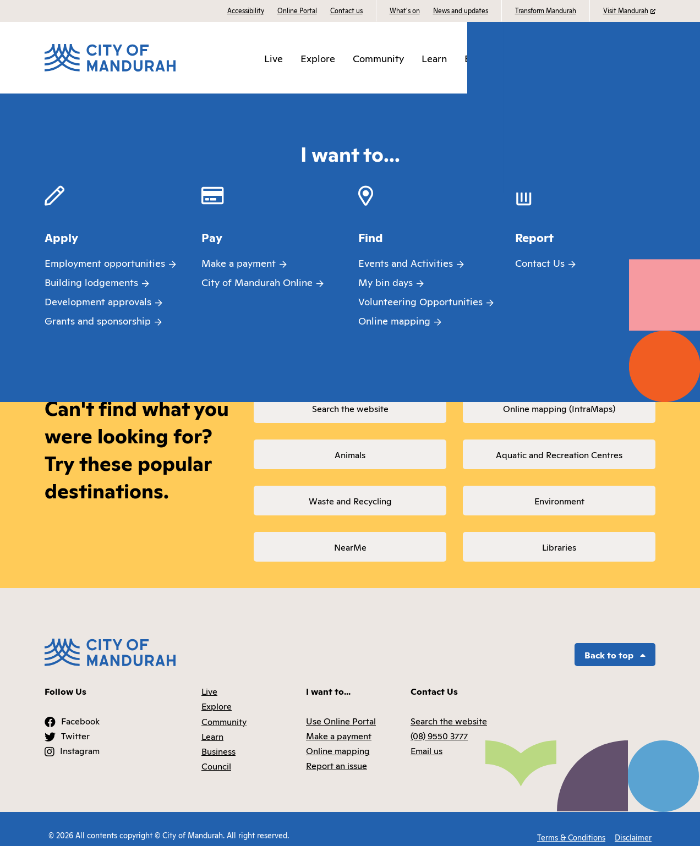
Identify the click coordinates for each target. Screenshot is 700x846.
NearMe (350, 547)
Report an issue (336, 754)
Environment (559, 501)
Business (491, 57)
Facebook (80, 708)
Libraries (559, 547)
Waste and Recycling (350, 501)
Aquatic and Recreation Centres (559, 454)
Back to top (615, 642)
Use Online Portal (341, 708)
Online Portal (297, 10)
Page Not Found (118, 104)
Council (544, 57)
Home (58, 104)
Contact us (346, 10)
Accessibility (245, 10)
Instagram (80, 739)
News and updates (460, 10)
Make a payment (338, 723)
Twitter (75, 723)
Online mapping (338, 739)
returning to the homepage (249, 315)
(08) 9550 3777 (439, 723)
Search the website (350, 408)
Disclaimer (633, 822)
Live (281, 57)
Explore (325, 57)
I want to (632, 57)
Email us (426, 739)
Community (386, 57)
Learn (442, 57)
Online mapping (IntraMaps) (559, 408)
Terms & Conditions (569, 822)
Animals (350, 454)
